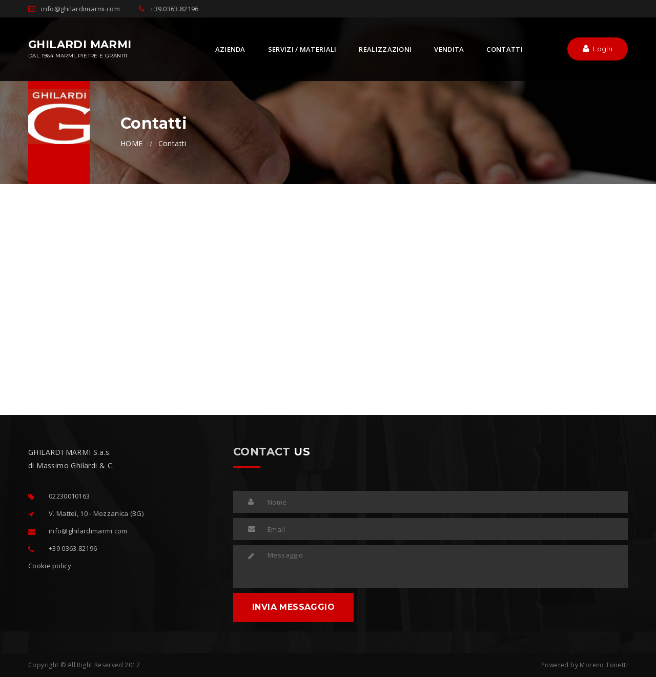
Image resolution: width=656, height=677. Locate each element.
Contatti (172, 143)
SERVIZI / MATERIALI (302, 49)
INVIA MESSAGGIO (293, 607)
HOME (131, 143)
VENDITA (449, 49)
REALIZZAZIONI (385, 49)
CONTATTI (504, 49)
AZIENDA (230, 49)
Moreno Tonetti (604, 665)
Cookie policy (49, 565)
